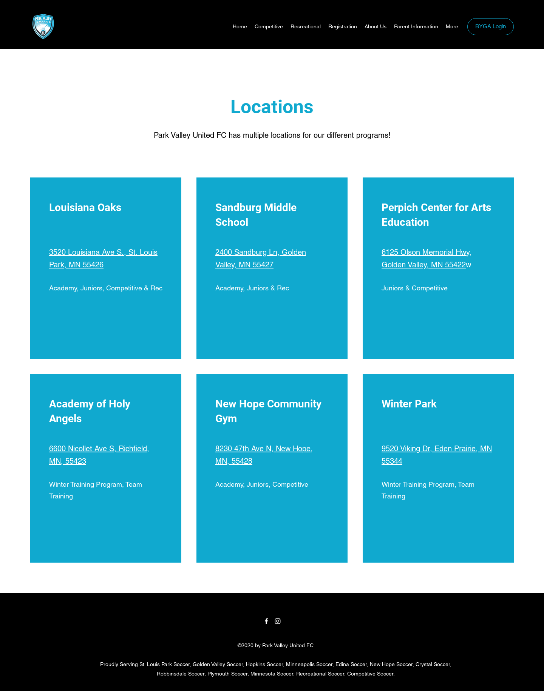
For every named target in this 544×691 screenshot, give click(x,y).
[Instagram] (277, 621)
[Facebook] (266, 621)
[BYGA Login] (490, 26)
